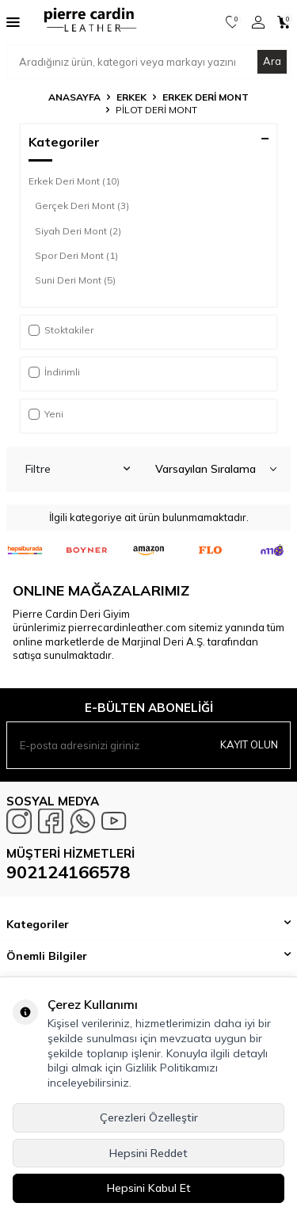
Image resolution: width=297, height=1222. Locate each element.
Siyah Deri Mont (78, 231)
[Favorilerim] (232, 22)
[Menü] (13, 21)
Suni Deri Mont (75, 280)
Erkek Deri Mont (205, 97)
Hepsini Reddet (148, 1153)
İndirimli (54, 372)
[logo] (84, 22)
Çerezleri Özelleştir (149, 1117)
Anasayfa (74, 97)
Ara (272, 61)
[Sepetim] (284, 22)
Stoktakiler (61, 330)
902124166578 (68, 872)
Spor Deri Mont (76, 255)
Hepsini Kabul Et (149, 1188)
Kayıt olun (249, 744)
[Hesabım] (258, 22)
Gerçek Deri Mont (82, 206)
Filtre (77, 469)
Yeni (46, 414)
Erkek (131, 97)
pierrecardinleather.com (127, 627)
